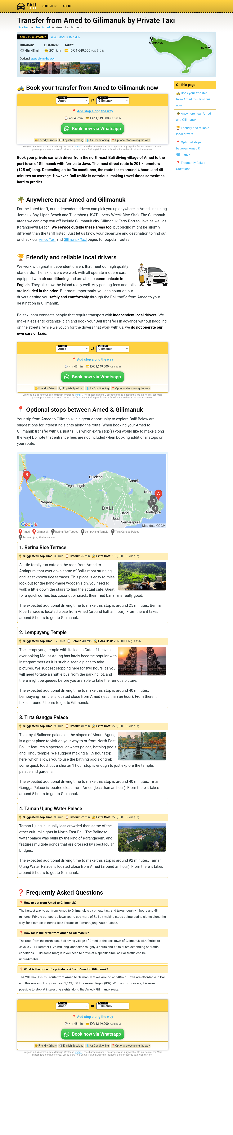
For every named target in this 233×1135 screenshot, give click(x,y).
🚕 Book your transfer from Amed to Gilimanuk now (193, 99)
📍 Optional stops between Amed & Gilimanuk (189, 148)
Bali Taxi (23, 27)
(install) (78, 146)
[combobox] (72, 100)
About (67, 6)
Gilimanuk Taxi (77, 239)
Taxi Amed (42, 27)
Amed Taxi (48, 239)
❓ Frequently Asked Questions (190, 166)
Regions (49, 6)
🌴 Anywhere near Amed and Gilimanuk (193, 117)
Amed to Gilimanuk (33, 36)
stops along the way (43, 58)
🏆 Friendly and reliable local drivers (192, 131)
